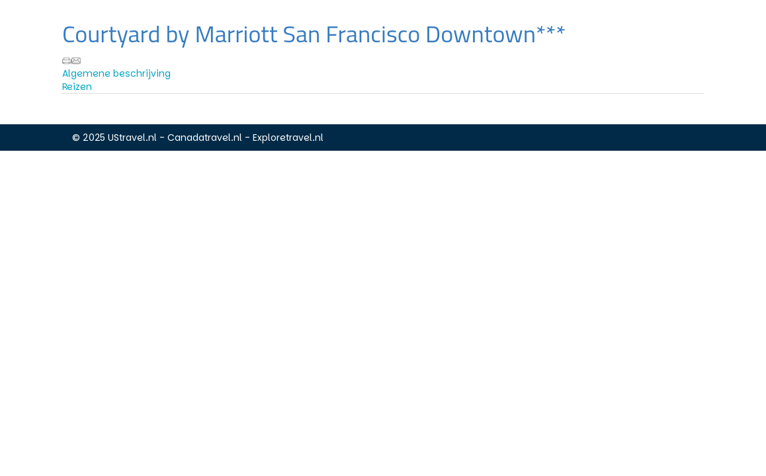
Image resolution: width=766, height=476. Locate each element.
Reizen (77, 86)
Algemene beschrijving (116, 73)
